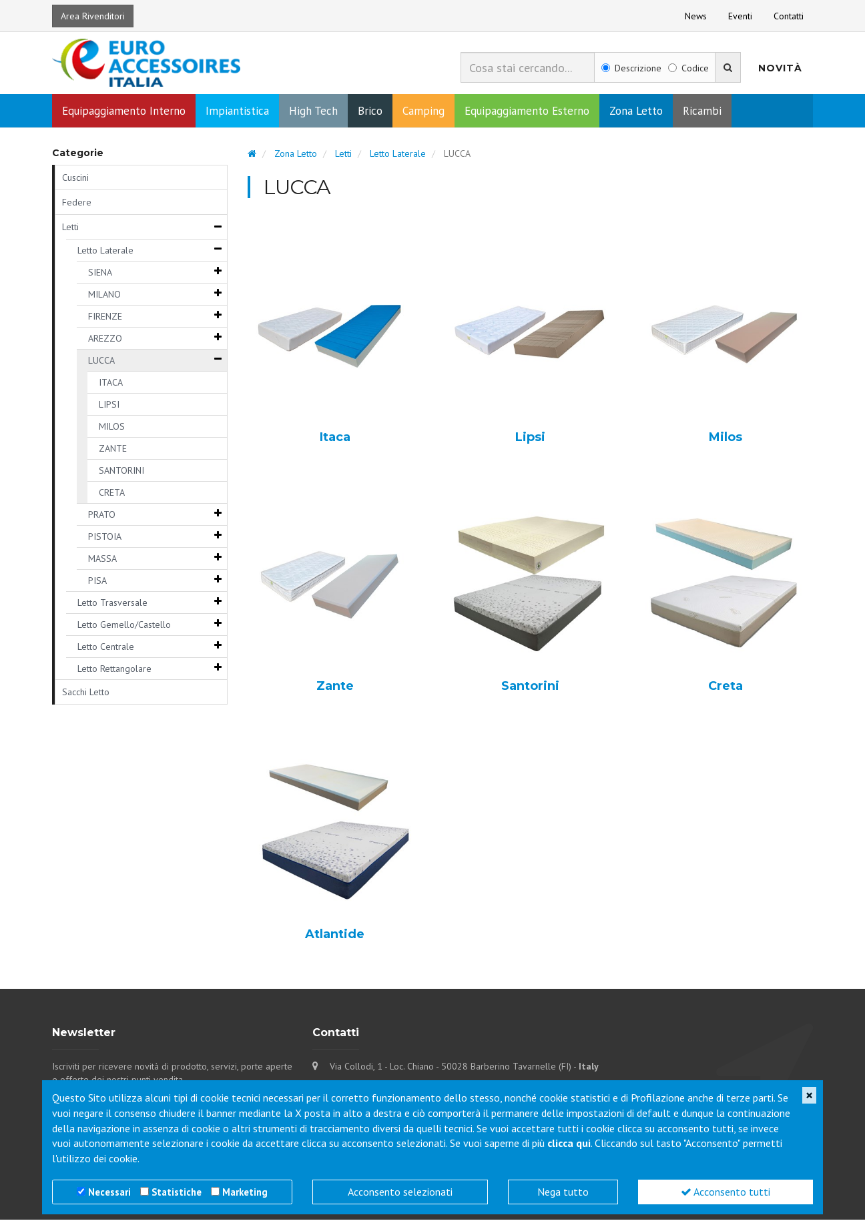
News (696, 16)
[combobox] (528, 67)
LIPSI (109, 406)
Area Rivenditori (93, 16)
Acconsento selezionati (400, 1191)
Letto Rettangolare (114, 670)
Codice (688, 68)
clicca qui (569, 1143)
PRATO (101, 516)
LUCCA (101, 362)
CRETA (112, 494)
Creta (725, 688)
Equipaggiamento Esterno (527, 112)
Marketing (245, 1192)
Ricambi (702, 112)
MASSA (102, 560)
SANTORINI (121, 472)
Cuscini (75, 179)
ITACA (111, 384)
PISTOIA (104, 538)
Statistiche (177, 1192)
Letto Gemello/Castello (124, 626)
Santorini (530, 688)
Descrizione (631, 68)
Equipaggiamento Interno (124, 112)
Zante (335, 688)
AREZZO (105, 340)
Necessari (109, 1192)
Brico (370, 112)
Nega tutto (563, 1191)
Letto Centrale (105, 648)
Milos (725, 439)
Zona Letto (636, 112)
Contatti (789, 16)
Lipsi (530, 439)
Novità (780, 68)
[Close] (809, 1095)
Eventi (740, 16)
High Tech (313, 112)
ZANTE (113, 450)
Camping (423, 112)
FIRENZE (105, 318)
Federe (76, 203)
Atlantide (334, 936)
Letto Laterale (105, 252)
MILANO (104, 296)
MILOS (112, 428)
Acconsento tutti (725, 1191)
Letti (70, 228)
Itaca (335, 439)
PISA (97, 582)
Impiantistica (237, 112)
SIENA (100, 274)
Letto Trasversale (112, 604)
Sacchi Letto (85, 693)
